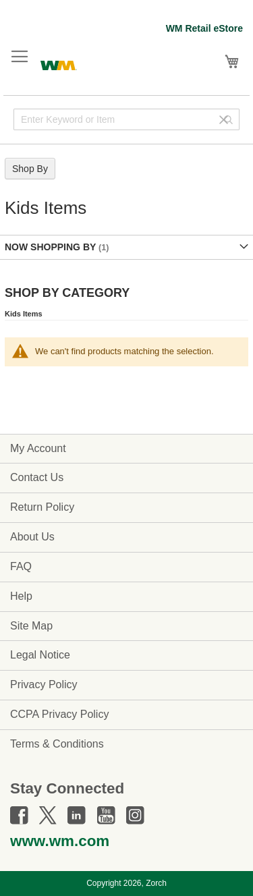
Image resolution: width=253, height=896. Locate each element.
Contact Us (36, 477)
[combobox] (126, 119)
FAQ (21, 566)
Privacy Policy (44, 684)
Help (21, 596)
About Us (32, 536)
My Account (38, 448)
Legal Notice (40, 655)
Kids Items (24, 314)
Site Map (31, 626)
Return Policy (42, 507)
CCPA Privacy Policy (59, 714)
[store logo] (58, 64)
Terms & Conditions (57, 744)
